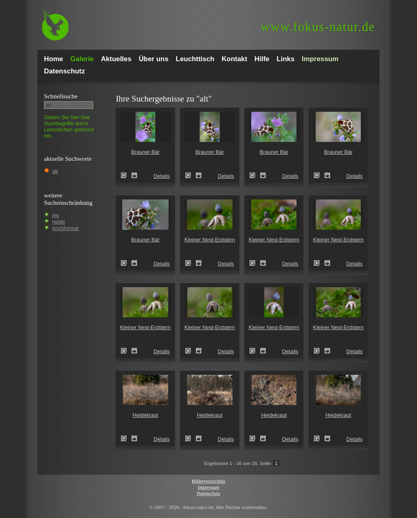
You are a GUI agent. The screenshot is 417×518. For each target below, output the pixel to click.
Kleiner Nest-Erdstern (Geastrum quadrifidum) (190, 263)
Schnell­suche (60, 96)
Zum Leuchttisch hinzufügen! (134, 175)
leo (55, 215)
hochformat (65, 228)
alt (55, 171)
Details (162, 176)
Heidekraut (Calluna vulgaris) (126, 438)
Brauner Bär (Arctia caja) (126, 175)
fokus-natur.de (318, 27)
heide (58, 222)
